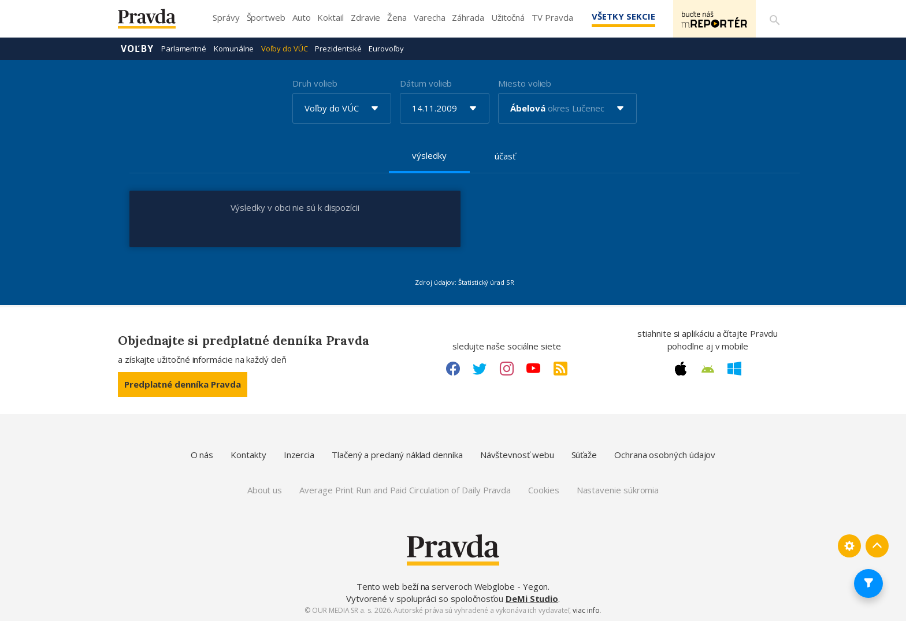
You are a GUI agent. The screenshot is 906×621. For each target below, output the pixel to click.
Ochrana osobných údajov (664, 454)
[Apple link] (681, 368)
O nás (202, 454)
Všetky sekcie (620, 16)
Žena (397, 17)
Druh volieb (314, 83)
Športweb (266, 17)
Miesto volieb (524, 83)
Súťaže (584, 454)
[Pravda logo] (155, 22)
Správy (226, 17)
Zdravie (365, 17)
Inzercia (299, 454)
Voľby (137, 48)
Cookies (543, 490)
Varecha (429, 17)
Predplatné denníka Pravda (182, 384)
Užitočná (508, 17)
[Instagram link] (507, 368)
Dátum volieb (426, 83)
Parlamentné (183, 48)
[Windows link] (734, 368)
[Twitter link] (480, 368)
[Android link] (708, 369)
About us (264, 490)
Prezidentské (338, 48)
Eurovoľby (386, 48)
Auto (301, 17)
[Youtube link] (533, 368)
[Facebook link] (453, 368)
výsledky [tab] (429, 155)
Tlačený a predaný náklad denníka (397, 454)
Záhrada (468, 17)
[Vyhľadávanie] (774, 19)
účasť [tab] (505, 156)
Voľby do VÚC (284, 48)
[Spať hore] (877, 545)
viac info (586, 610)
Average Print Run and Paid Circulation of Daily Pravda (405, 490)
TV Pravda (552, 17)
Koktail (330, 17)
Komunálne (234, 48)
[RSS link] (560, 368)
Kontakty (248, 454)
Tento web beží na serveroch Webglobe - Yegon (452, 586)
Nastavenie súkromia (618, 490)
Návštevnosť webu (517, 454)
